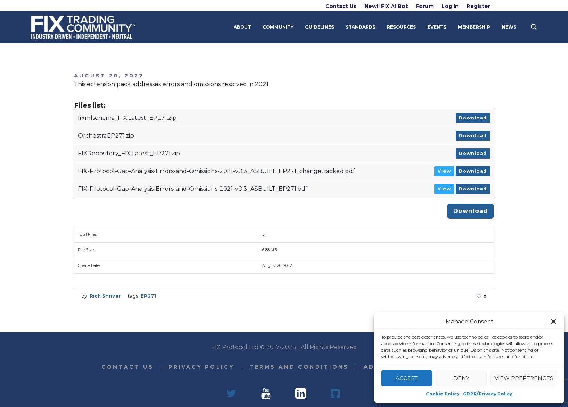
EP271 (148, 296)
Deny (461, 378)
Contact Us (127, 366)
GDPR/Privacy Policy (487, 393)
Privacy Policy (201, 366)
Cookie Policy (442, 393)
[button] (553, 321)
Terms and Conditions (299, 366)
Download (473, 118)
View (444, 171)
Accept (407, 378)
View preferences (523, 378)
